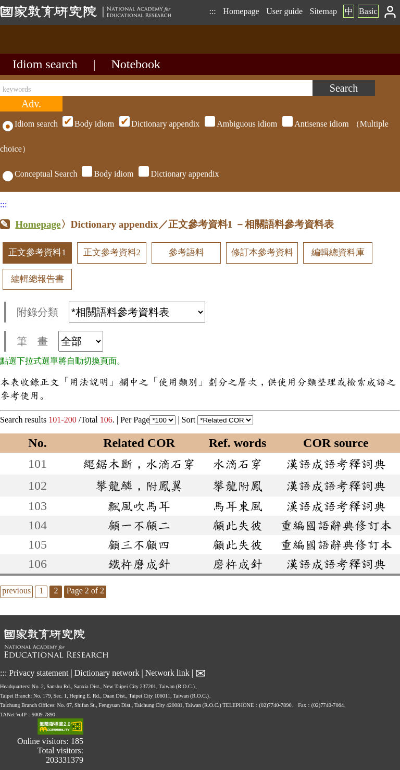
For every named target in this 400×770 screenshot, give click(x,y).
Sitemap (323, 11)
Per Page (148, 419)
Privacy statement (38, 672)
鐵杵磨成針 (139, 563)
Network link (167, 672)
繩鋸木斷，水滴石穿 (139, 463)
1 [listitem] (41, 590)
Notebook (135, 64)
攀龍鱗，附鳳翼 (139, 485)
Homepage (241, 11)
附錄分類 (111, 312)
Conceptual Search (40, 173)
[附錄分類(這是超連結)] (137, 312)
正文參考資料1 (37, 252)
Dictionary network (107, 672)
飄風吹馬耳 (139, 506)
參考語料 (186, 252)
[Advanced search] (31, 103)
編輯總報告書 (37, 279)
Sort (218, 419)
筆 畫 (60, 341)
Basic (368, 11)
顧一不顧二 (139, 525)
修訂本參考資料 (262, 252)
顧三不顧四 (139, 544)
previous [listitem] (16, 590)
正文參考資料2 (112, 252)
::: (212, 11)
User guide (284, 11)
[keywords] (156, 88)
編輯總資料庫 (338, 252)
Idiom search (45, 64)
